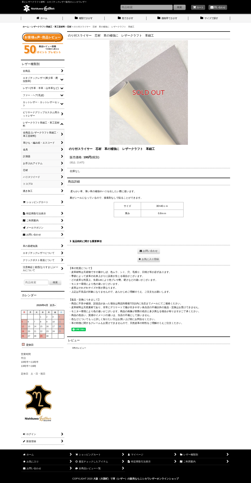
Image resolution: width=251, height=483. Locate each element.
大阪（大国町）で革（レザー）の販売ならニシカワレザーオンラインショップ (136, 478)
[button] (148, 259)
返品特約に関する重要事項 (86, 241)
